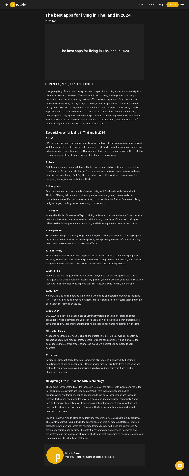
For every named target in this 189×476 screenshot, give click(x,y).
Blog (161, 4)
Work (151, 4)
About (141, 4)
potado (21, 4)
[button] (182, 4)
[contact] (179, 465)
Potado (79, 456)
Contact (172, 4)
